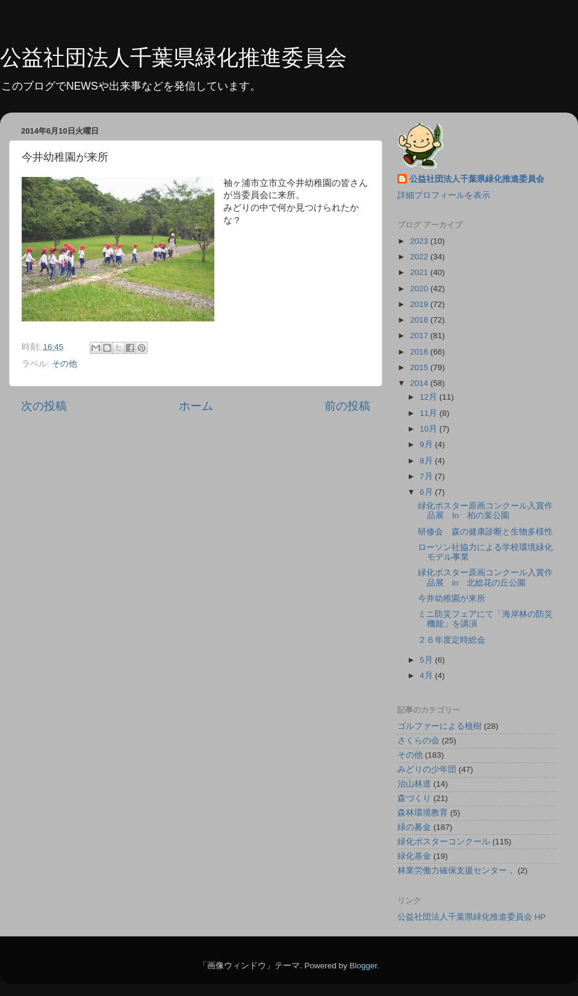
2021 (420, 272)
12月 (430, 396)
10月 (430, 428)
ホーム (196, 406)
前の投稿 (347, 406)
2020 (420, 288)
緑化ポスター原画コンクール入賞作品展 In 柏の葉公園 (485, 510)
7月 (427, 476)
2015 (420, 367)
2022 (420, 256)
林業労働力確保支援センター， (456, 870)
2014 (420, 383)
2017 (420, 335)
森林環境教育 (422, 812)
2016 (420, 351)
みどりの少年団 (426, 769)
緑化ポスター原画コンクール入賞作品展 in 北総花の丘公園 (485, 577)
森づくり (414, 798)
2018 (420, 319)
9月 (427, 444)
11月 (430, 413)
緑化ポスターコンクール (443, 841)
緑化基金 (414, 856)
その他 (64, 363)
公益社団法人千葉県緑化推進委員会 (173, 57)
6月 (427, 491)
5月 (427, 659)
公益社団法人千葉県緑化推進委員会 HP (471, 916)
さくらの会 (418, 740)
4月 (427, 675)
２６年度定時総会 (451, 640)
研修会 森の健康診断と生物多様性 (485, 531)
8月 (427, 460)
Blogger (363, 965)
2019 (420, 304)
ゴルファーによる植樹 (439, 726)
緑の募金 (414, 827)
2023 (420, 241)
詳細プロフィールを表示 (443, 195)
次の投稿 (44, 406)
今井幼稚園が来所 (451, 598)
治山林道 (414, 783)
